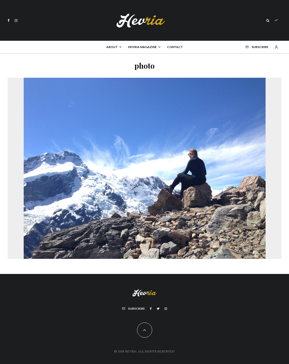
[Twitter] (158, 308)
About (112, 47)
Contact (175, 47)
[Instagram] (16, 20)
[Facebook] (8, 20)
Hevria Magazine (142, 47)
